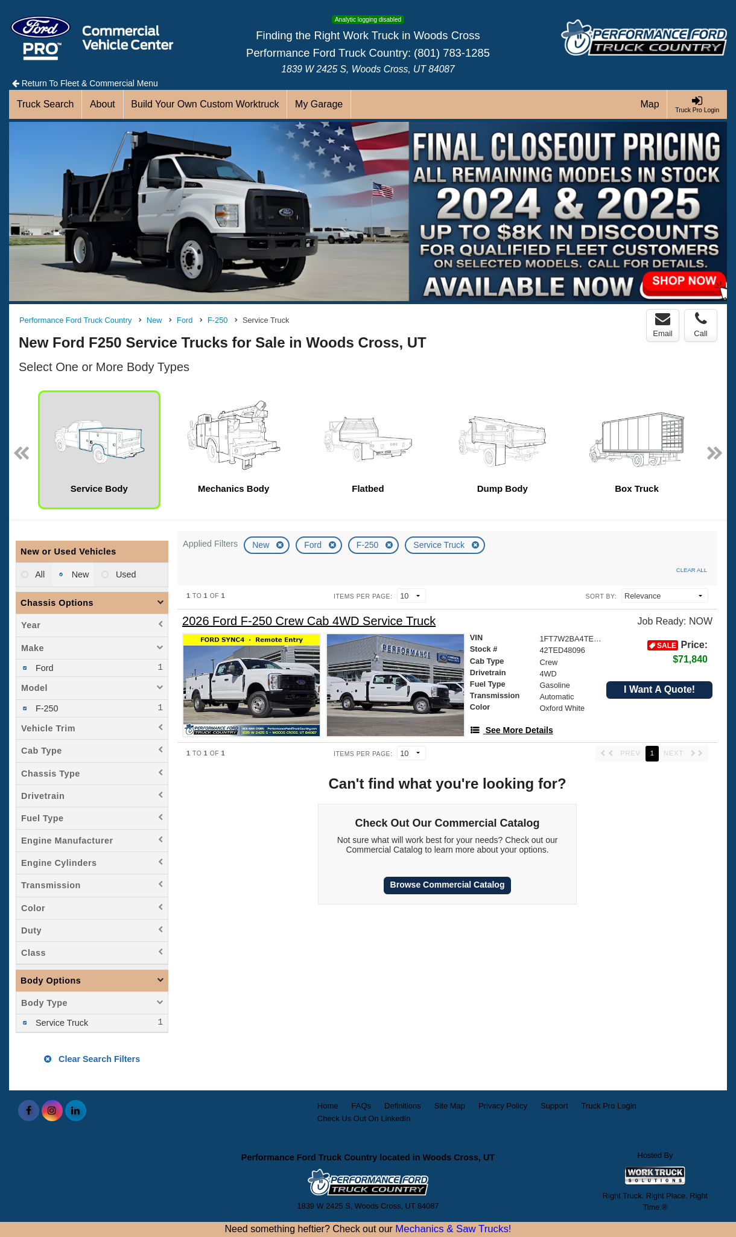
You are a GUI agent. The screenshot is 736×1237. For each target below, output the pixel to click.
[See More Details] (511, 730)
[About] (102, 104)
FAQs (362, 1105)
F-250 (369, 545)
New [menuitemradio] (79, 574)
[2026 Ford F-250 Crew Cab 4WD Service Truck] (309, 621)
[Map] (650, 104)
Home (327, 1105)
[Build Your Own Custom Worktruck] (206, 104)
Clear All (691, 570)
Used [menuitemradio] (124, 574)
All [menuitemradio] (39, 574)
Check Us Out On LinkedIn (364, 1118)
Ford (314, 545)
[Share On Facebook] (28, 1111)
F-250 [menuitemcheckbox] (46, 708)
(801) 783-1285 (452, 52)
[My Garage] (319, 104)
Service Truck (440, 545)
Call (700, 324)
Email (663, 324)
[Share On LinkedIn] (75, 1111)
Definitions (402, 1105)
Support (554, 1105)
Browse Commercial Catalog (447, 884)
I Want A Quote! (659, 689)
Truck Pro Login (609, 1105)
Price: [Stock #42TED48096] (677, 652)
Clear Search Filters (92, 1059)
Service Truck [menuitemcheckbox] (60, 1023)
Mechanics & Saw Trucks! (453, 1229)
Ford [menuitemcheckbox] (43, 668)
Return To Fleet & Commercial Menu (85, 83)
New (261, 545)
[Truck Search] (45, 104)
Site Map (449, 1105)
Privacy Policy (502, 1105)
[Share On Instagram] (52, 1111)
